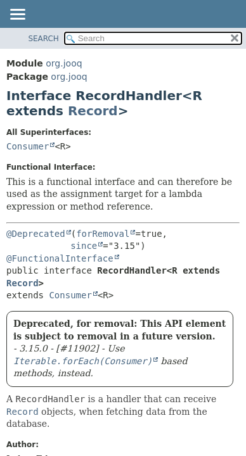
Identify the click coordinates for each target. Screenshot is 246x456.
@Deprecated (35, 234)
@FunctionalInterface (59, 258)
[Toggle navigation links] (17, 15)
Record (93, 110)
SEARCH (43, 38)
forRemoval (102, 234)
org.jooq (64, 63)
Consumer (27, 146)
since (83, 246)
